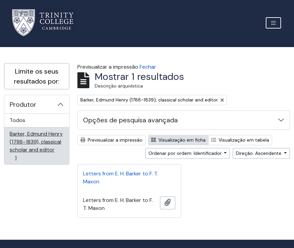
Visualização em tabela (240, 140)
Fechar (148, 66)
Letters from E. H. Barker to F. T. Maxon (120, 177)
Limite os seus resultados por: (36, 76)
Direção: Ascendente (259, 153)
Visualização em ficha (178, 140)
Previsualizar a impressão (111, 140)
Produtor (23, 104)
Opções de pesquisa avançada (130, 120)
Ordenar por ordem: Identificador (185, 153)
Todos (17, 120)
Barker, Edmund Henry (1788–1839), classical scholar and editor (36, 146)
